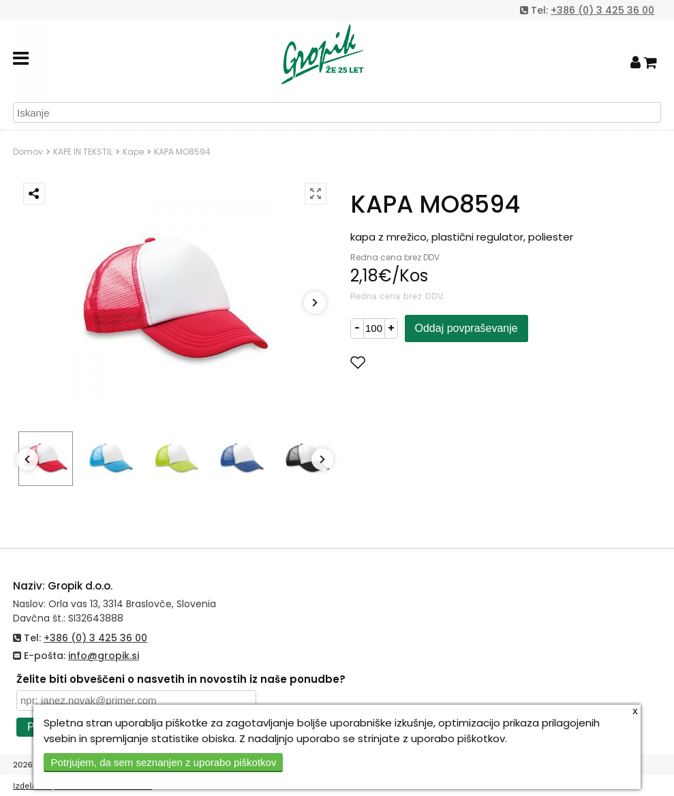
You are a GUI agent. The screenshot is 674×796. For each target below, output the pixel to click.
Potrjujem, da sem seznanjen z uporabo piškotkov (163, 762)
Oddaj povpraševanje (466, 328)
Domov (28, 151)
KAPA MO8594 (182, 151)
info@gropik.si (103, 655)
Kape (133, 151)
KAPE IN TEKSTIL (82, 151)
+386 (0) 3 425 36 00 (602, 10)
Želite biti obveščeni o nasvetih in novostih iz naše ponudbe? (181, 679)
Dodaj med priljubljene (424, 362)
